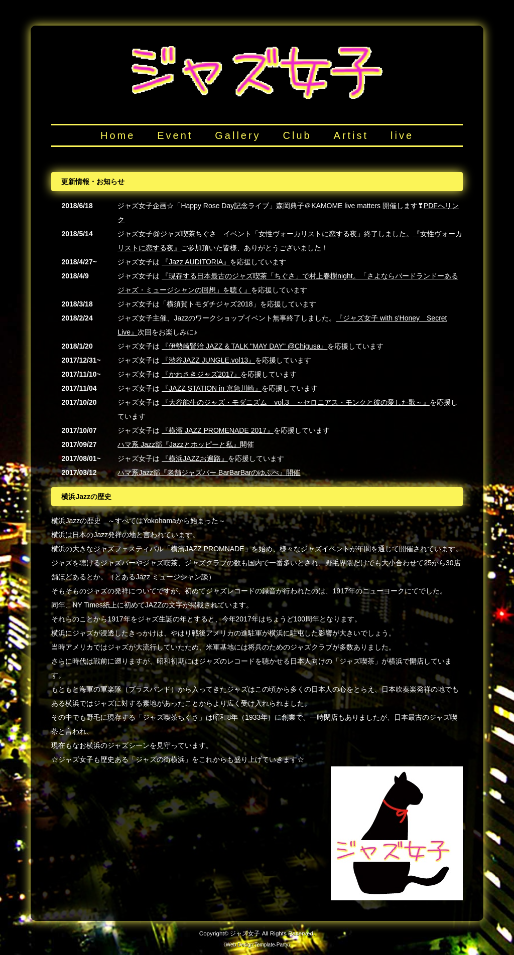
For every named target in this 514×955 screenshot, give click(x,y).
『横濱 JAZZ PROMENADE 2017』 (218, 430)
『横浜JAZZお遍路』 (194, 458)
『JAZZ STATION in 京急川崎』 (212, 388)
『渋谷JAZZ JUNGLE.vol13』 (208, 360)
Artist (351, 135)
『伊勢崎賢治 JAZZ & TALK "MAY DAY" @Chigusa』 (244, 346)
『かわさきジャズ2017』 (201, 374)
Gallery (238, 135)
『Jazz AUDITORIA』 (196, 262)
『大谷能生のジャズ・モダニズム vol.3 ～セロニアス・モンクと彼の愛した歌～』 (296, 402)
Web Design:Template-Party (257, 944)
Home (117, 135)
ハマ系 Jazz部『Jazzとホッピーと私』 (178, 444)
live (402, 135)
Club (297, 135)
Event (175, 135)
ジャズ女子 (245, 933)
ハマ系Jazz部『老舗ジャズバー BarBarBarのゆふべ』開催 (208, 472)
